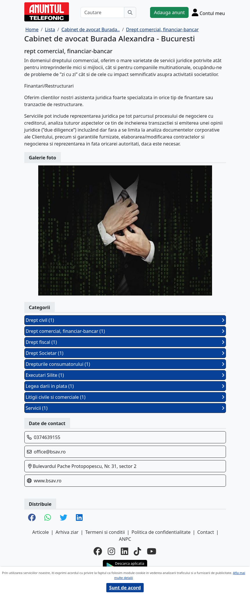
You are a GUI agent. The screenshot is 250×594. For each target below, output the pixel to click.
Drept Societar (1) (125, 353)
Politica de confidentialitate (161, 532)
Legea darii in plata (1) (125, 386)
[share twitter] (63, 518)
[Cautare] (103, 12)
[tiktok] (137, 551)
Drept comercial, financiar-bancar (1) (125, 331)
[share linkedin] (79, 518)
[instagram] (111, 551)
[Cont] (208, 12)
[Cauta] (130, 12)
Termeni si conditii (105, 532)
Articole (40, 532)
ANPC (125, 539)
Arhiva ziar (67, 532)
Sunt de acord (125, 587)
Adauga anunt (169, 12)
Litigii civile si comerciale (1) (125, 397)
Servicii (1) (125, 408)
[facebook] (98, 551)
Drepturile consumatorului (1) (125, 364)
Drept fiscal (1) (125, 342)
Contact (205, 532)
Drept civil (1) (125, 320)
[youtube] (151, 551)
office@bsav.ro (50, 452)
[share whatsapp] (48, 518)
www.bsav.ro (48, 480)
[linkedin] (124, 551)
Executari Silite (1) (125, 375)
